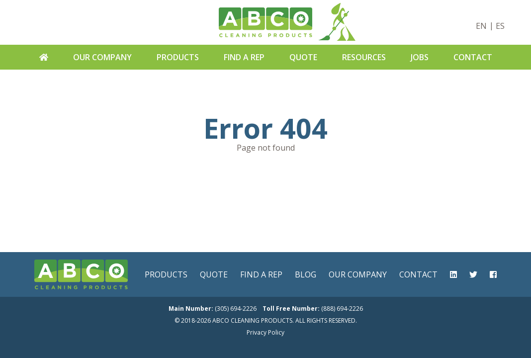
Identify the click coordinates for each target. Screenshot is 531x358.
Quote (303, 57)
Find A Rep (244, 57)
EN (481, 25)
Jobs (420, 57)
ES (500, 25)
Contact (472, 57)
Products (178, 57)
